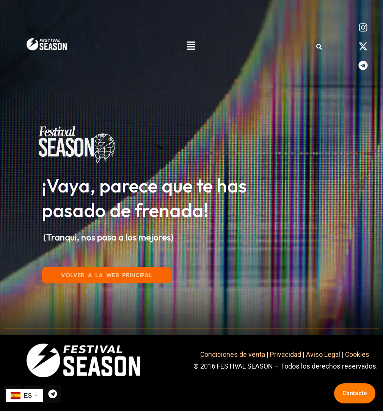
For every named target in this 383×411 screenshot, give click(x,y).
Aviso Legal (323, 354)
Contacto (354, 393)
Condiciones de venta (232, 354)
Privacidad (285, 354)
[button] (191, 46)
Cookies (358, 354)
